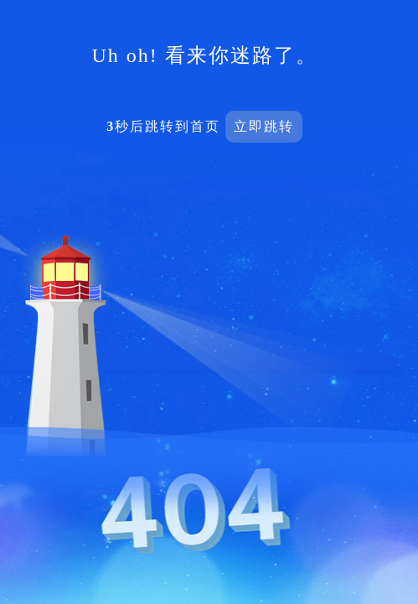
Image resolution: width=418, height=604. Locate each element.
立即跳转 (264, 126)
